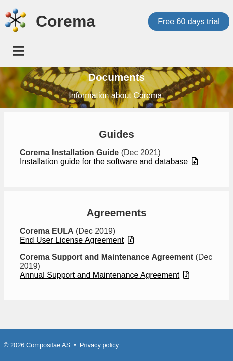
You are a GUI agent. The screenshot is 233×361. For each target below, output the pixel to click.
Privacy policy (99, 345)
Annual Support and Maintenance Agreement (104, 275)
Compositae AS (48, 345)
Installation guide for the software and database (109, 161)
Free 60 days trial (189, 21)
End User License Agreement (77, 240)
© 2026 (15, 345)
